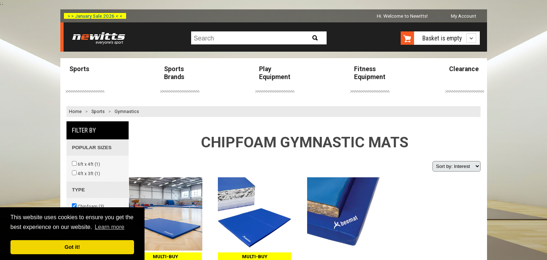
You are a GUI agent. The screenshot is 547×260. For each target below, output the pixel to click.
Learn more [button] (109, 227)
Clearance (464, 69)
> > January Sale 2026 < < (95, 16)
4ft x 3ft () (86, 173)
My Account (463, 16)
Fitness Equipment (370, 72)
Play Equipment (274, 72)
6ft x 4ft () (86, 164)
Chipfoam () (88, 206)
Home (75, 111)
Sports (79, 69)
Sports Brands (174, 72)
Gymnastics (127, 111)
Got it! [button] (72, 247)
